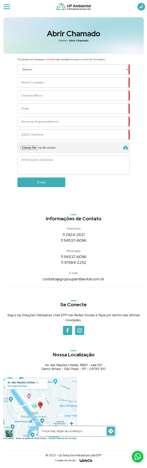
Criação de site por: (66, 460)
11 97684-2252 (73, 262)
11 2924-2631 (74, 234)
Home (62, 40)
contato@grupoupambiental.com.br (73, 279)
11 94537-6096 (73, 240)
